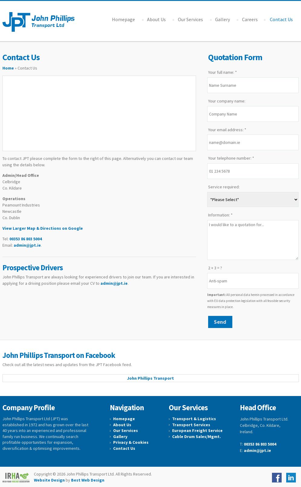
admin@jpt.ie (27, 245)
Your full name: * (222, 72)
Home (8, 68)
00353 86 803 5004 (25, 239)
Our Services (190, 19)
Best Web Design (87, 480)
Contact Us (124, 448)
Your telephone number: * (231, 158)
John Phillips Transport (150, 378)
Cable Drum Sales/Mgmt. (196, 436)
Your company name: (226, 101)
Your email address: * (227, 129)
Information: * (220, 215)
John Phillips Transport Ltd (39, 22)
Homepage (123, 19)
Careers (250, 19)
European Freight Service (197, 430)
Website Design (49, 480)
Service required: (224, 187)
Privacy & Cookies (131, 442)
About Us (156, 19)
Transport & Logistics (194, 418)
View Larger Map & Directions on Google (42, 228)
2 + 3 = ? (215, 268)
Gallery (222, 19)
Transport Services (191, 424)
